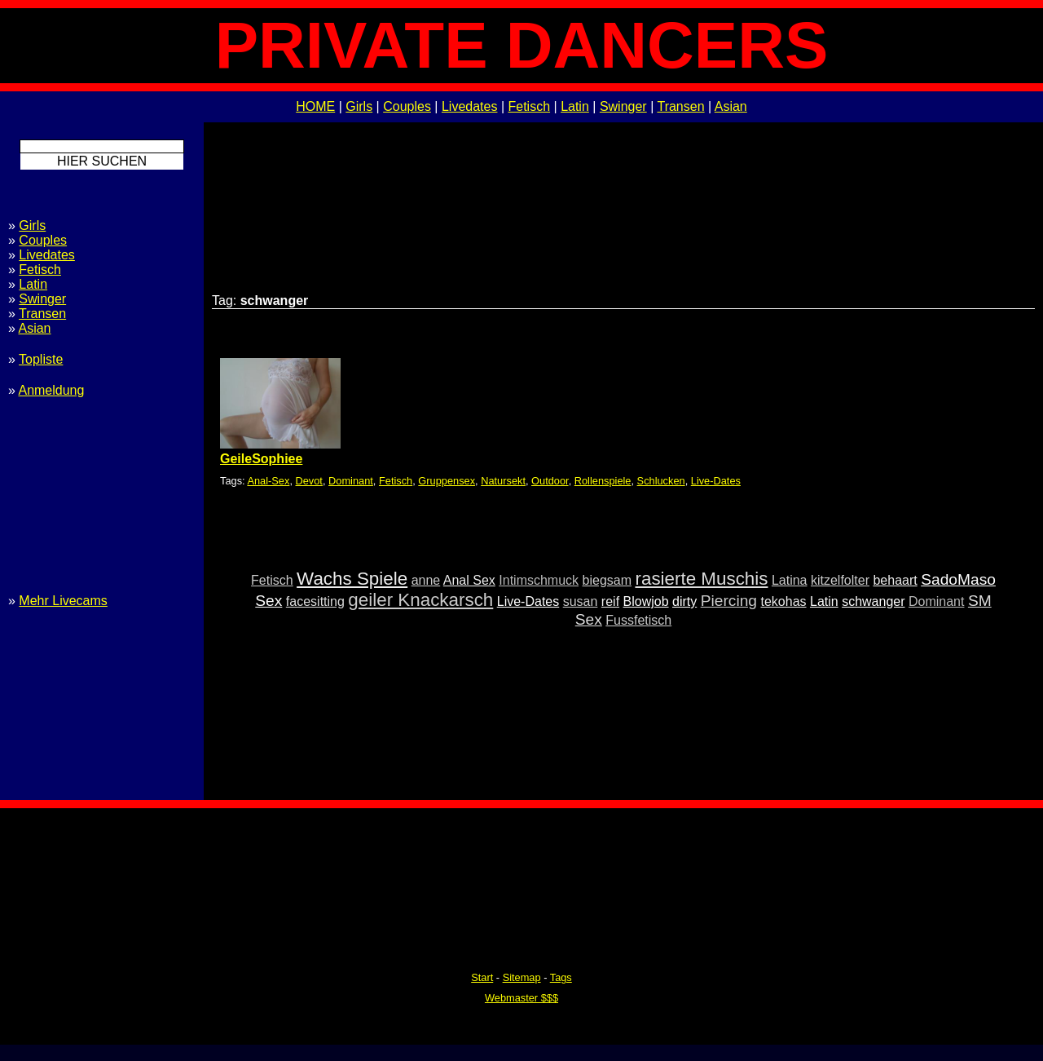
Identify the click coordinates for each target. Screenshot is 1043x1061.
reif (610, 601)
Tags (561, 977)
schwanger (873, 601)
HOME (315, 106)
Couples (407, 106)
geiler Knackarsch (420, 600)
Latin (575, 106)
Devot (309, 481)
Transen (680, 106)
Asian (731, 106)
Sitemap (522, 977)
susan (580, 601)
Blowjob (646, 601)
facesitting (315, 601)
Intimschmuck (539, 580)
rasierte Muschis (701, 578)
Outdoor (550, 481)
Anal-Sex (268, 481)
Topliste (41, 359)
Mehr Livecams (63, 601)
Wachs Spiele (352, 578)
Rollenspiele (603, 481)
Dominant (350, 481)
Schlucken (661, 481)
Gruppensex (446, 481)
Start (482, 977)
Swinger (623, 106)
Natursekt (503, 481)
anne (426, 580)
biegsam (607, 580)
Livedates (470, 106)
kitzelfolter (840, 580)
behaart (895, 580)
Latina (790, 580)
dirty (684, 601)
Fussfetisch (638, 620)
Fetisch (529, 106)
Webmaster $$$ (521, 998)
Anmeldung (51, 390)
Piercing (729, 600)
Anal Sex (469, 580)
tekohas (783, 601)
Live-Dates (716, 481)
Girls (358, 106)
